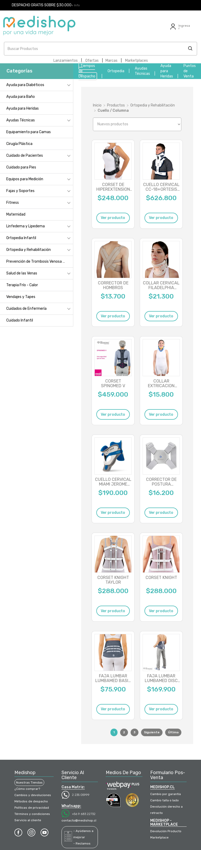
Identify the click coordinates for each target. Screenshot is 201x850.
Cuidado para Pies (21, 167)
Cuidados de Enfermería (26, 308)
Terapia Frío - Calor (22, 285)
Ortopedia (116, 71)
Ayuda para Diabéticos (25, 85)
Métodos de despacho (31, 801)
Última (173, 732)
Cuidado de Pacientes (24, 155)
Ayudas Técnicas (20, 120)
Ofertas (92, 60)
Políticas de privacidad (31, 807)
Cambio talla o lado (164, 800)
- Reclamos (82, 843)
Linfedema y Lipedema (25, 226)
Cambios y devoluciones (32, 795)
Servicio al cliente (27, 820)
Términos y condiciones (32, 814)
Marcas (111, 60)
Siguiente (152, 732)
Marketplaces (136, 60)
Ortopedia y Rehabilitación (28, 249)
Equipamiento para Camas (28, 132)
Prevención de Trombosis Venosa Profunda (39, 261)
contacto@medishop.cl (79, 820)
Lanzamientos (65, 60)
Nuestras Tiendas (29, 782)
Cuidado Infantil (19, 320)
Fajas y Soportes (20, 191)
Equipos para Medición (24, 179)
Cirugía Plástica (19, 144)
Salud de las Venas (21, 273)
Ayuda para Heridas (166, 71)
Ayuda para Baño (20, 96)
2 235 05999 (81, 795)
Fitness (12, 202)
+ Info (75, 5)
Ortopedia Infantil (21, 238)
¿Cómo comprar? (27, 789)
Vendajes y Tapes (20, 297)
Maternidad (15, 214)
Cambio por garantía (165, 794)
